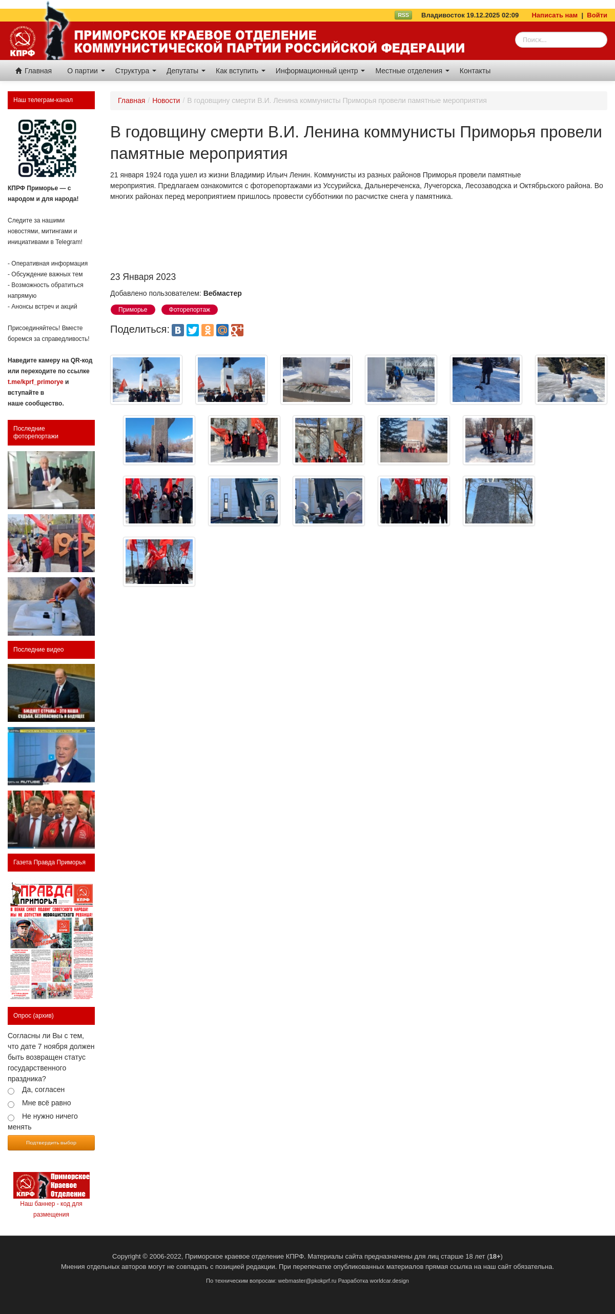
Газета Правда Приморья (49, 862)
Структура (135, 71)
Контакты (475, 71)
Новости (166, 100)
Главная (33, 71)
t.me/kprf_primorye (36, 382)
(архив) (43, 1015)
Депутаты (186, 71)
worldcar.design (389, 1281)
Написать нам (554, 15)
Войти (597, 15)
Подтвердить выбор (51, 1142)
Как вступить (240, 71)
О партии (86, 71)
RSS (403, 15)
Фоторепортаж (190, 309)
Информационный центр (320, 71)
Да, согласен (43, 1089)
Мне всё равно (46, 1103)
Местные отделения (412, 71)
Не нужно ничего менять (43, 1121)
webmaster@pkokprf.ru (307, 1281)
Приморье (133, 309)
